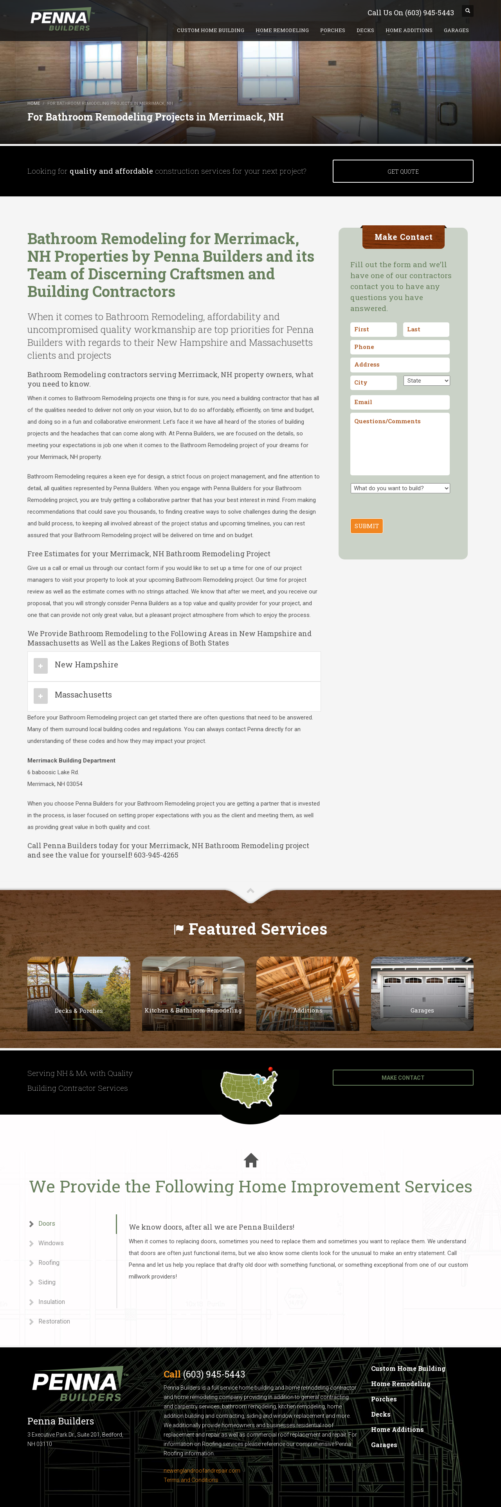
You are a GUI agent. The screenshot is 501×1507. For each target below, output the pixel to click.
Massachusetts (83, 694)
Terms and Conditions (191, 1480)
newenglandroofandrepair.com (202, 1470)
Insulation (46, 1302)
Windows (45, 1243)
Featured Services (258, 928)
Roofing (43, 1263)
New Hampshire (86, 664)
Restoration (48, 1322)
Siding (41, 1283)
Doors (41, 1224)
